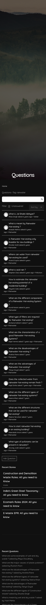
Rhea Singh (10, 217)
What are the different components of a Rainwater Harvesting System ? (25, 301)
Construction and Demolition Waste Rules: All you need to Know (20, 477)
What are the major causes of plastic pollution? (23, 562)
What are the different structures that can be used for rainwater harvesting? (24, 410)
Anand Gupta (11, 260)
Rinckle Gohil (11, 245)
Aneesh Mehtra (12, 230)
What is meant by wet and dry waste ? (19, 597)
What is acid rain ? (17, 270)
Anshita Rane (11, 354)
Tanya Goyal (11, 370)
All (9, 206)
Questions (6, 192)
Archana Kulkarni (13, 323)
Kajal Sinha (10, 385)
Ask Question (9, 458)
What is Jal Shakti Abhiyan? (22, 214)
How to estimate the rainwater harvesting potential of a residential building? (23, 282)
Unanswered (17, 206)
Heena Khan (11, 398)
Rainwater (12, 232)
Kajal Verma (11, 342)
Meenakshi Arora (12, 432)
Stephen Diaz (11, 273)
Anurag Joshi (11, 448)
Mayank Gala (11, 289)
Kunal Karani (11, 307)
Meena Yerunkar (12, 417)
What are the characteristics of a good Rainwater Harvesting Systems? (24, 335)
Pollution (38, 273)
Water (36, 217)
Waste (5, 485)
